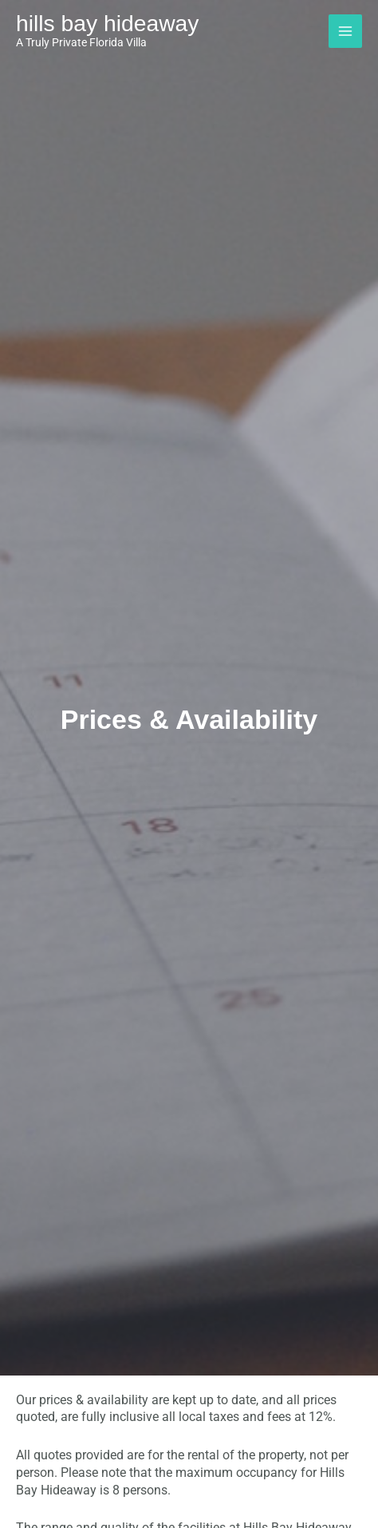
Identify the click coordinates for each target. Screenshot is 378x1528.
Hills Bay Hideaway (107, 23)
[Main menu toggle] (345, 31)
